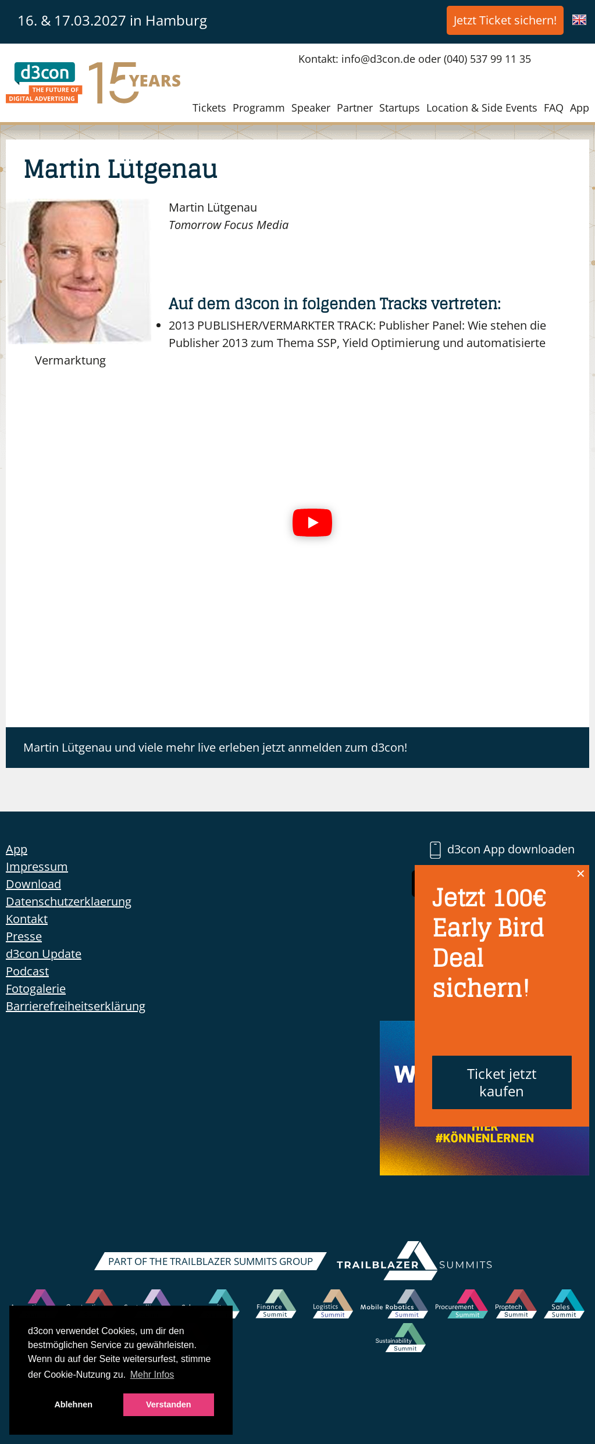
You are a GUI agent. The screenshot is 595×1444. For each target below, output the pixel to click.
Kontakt (27, 919)
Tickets (209, 108)
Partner (355, 108)
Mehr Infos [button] (152, 1374)
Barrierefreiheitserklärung (75, 1006)
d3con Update (43, 954)
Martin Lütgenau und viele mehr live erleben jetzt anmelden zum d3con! (215, 747)
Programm (259, 108)
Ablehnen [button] (73, 1404)
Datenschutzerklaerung (68, 901)
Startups (399, 108)
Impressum (37, 866)
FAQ (554, 108)
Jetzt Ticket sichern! (505, 20)
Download (33, 884)
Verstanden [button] (168, 1404)
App (579, 108)
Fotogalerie (36, 988)
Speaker (310, 108)
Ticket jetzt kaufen (502, 1082)
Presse (24, 936)
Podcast (27, 971)
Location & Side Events (481, 108)
